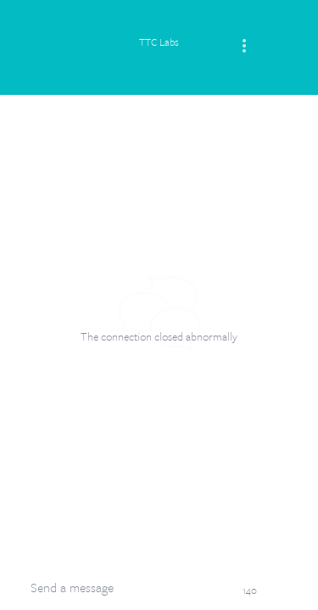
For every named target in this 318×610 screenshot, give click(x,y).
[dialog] (159, 305)
